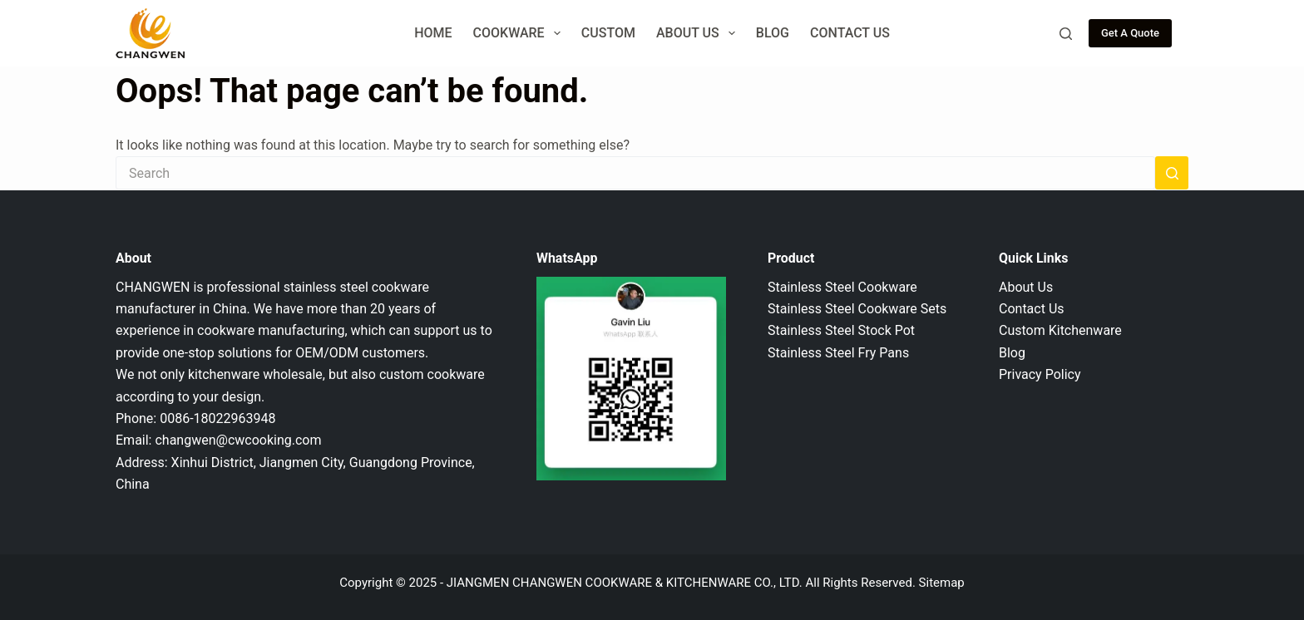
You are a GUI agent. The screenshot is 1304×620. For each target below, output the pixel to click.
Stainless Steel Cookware (842, 287)
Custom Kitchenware (1060, 330)
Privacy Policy (1040, 374)
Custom (608, 33)
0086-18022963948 (217, 418)
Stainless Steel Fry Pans (838, 353)
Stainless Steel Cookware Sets (857, 309)
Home (433, 33)
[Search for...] (635, 172)
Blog (772, 33)
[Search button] (1171, 172)
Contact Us (850, 33)
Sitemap (942, 582)
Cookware (520, 33)
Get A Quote (1130, 33)
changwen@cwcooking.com (238, 440)
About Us (699, 33)
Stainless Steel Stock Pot (841, 330)
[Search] (1066, 33)
